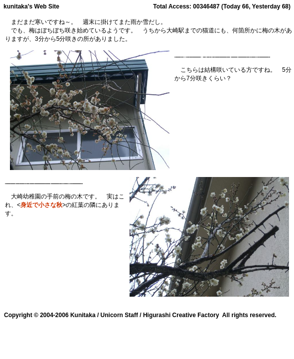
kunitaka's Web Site (31, 6)
